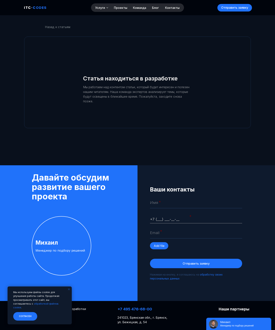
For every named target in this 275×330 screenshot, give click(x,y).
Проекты (120, 8)
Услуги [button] (100, 8)
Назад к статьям (57, 27)
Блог (155, 8)
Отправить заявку (196, 263)
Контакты (172, 8)
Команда (139, 8)
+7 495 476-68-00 (134, 309)
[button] (234, 7)
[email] (196, 232)
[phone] (196, 217)
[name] (196, 202)
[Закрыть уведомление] (69, 289)
